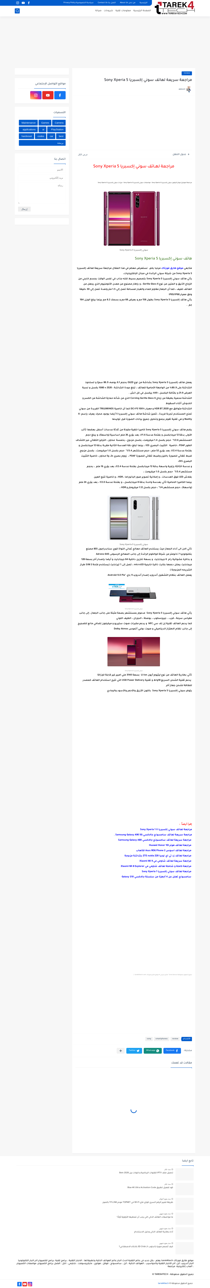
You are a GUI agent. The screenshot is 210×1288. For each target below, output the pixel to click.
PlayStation (57, 129)
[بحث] (17, 10)
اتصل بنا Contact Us (107, 3)
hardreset (26, 136)
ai (43, 129)
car (51, 136)
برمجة (60, 142)
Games (45, 122)
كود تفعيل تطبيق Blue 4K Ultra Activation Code (150, 1188)
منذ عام (168, 1169)
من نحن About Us (127, 3)
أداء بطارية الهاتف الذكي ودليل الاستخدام (153, 1232)
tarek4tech (163, 1283)
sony (149, 1039)
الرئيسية (143, 3)
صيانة (98, 11)
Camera (59, 122)
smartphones (162, 1039)
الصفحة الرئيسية (142, 11)
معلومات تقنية (123, 11)
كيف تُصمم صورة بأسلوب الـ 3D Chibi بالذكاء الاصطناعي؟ (146, 1247)
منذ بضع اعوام (165, 1199)
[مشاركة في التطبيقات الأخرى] (121, 1051)
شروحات (108, 11)
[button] (172, 1051)
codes (41, 136)
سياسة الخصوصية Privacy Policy (78, 3)
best (61, 136)
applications (29, 129)
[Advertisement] (105, 43)
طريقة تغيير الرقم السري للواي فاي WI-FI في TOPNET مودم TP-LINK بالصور (138, 1202)
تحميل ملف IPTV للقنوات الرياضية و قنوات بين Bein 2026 (146, 1173)
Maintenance (28, 122)
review (187, 73)
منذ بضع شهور (165, 1214)
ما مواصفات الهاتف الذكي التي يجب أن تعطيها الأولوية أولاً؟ (145, 1217)
